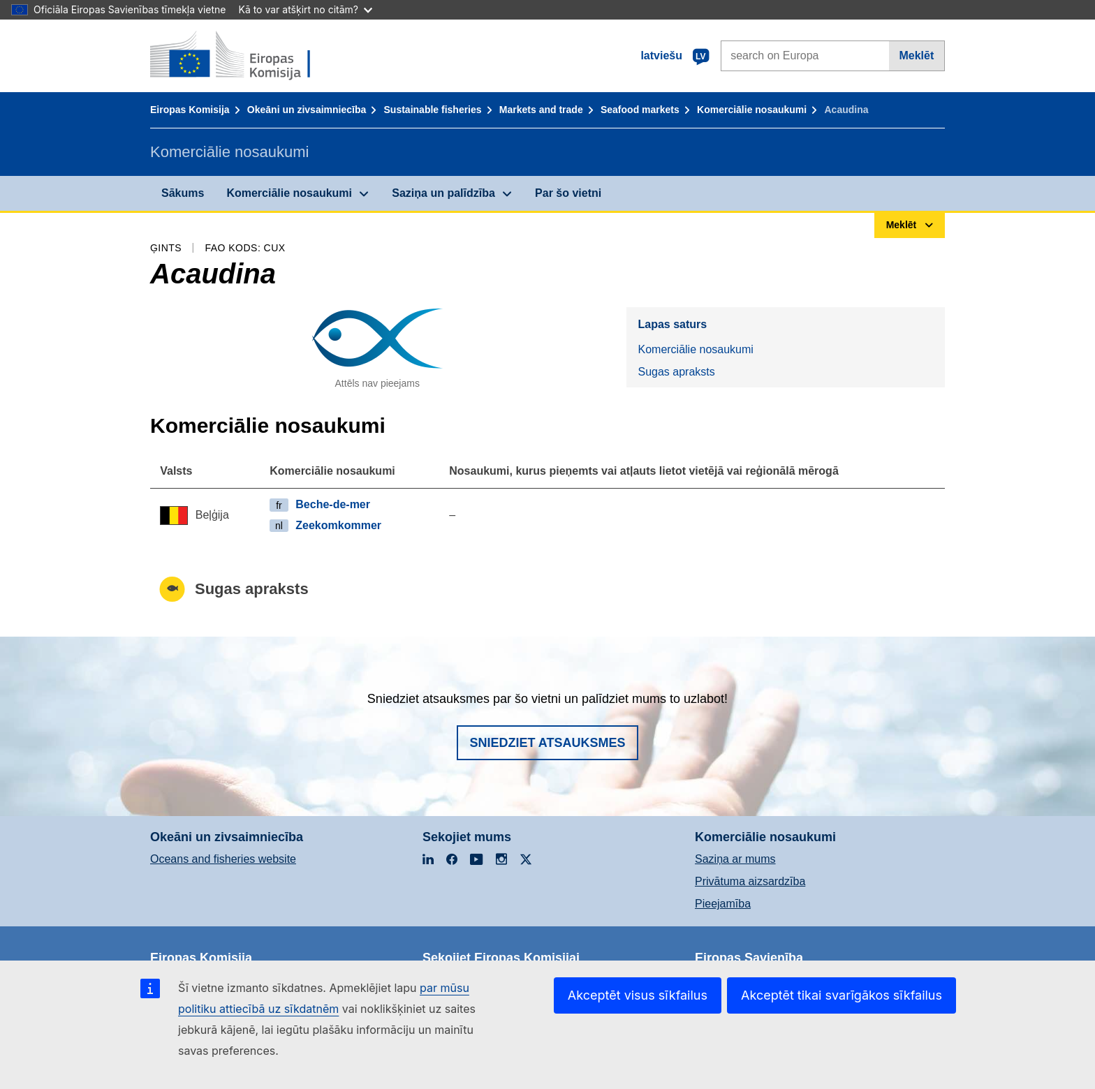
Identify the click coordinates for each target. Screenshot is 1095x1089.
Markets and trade (541, 109)
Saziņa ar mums (735, 859)
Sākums (182, 193)
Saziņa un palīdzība (443, 193)
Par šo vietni (568, 193)
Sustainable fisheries (433, 109)
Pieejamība (723, 904)
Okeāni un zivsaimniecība (306, 109)
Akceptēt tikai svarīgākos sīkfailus (841, 995)
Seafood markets (640, 109)
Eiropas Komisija (190, 109)
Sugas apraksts (676, 372)
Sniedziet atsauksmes (547, 743)
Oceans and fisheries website (223, 859)
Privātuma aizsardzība (750, 881)
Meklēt (916, 55)
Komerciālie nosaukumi (752, 109)
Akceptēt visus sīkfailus (637, 995)
